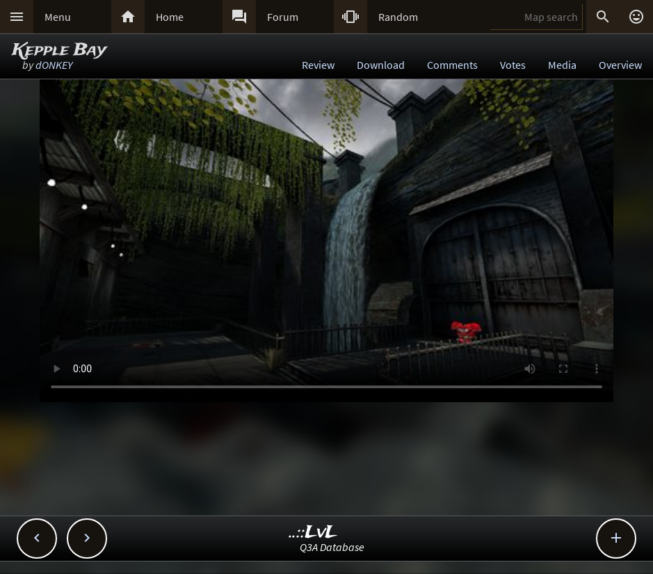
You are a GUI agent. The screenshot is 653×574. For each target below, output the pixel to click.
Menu (58, 17)
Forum (282, 17)
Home (170, 17)
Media (562, 65)
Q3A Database (332, 547)
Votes (513, 65)
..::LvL (313, 532)
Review (318, 65)
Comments (452, 65)
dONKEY (53, 65)
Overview (620, 65)
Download (381, 65)
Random (398, 17)
